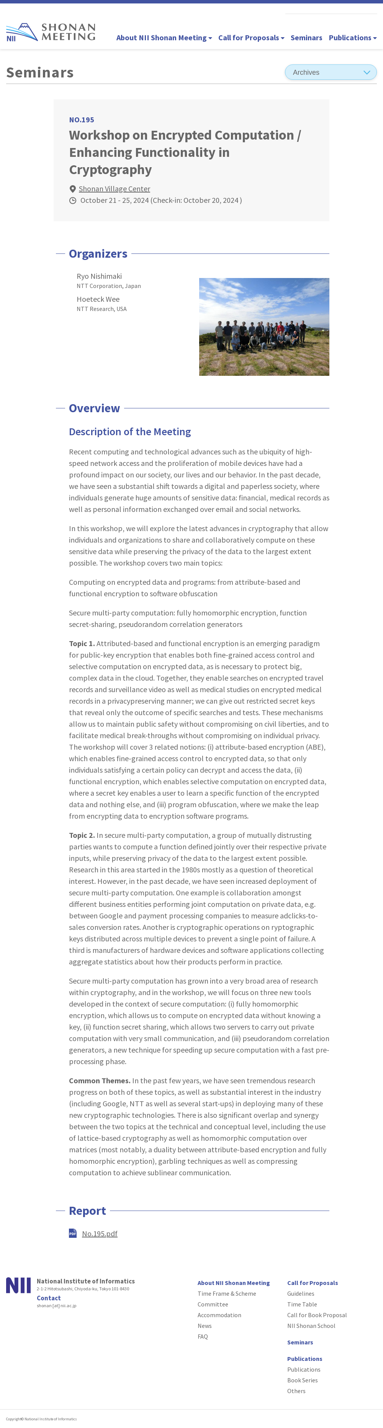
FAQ (203, 1336)
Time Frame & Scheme (227, 1293)
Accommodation (219, 1315)
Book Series (302, 1380)
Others (296, 1391)
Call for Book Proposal (317, 1315)
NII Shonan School (311, 1325)
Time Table (302, 1304)
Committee (213, 1304)
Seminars (306, 37)
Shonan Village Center (114, 188)
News (205, 1325)
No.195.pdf (100, 1233)
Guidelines (300, 1293)
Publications (353, 37)
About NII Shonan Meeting (164, 37)
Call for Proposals (251, 37)
